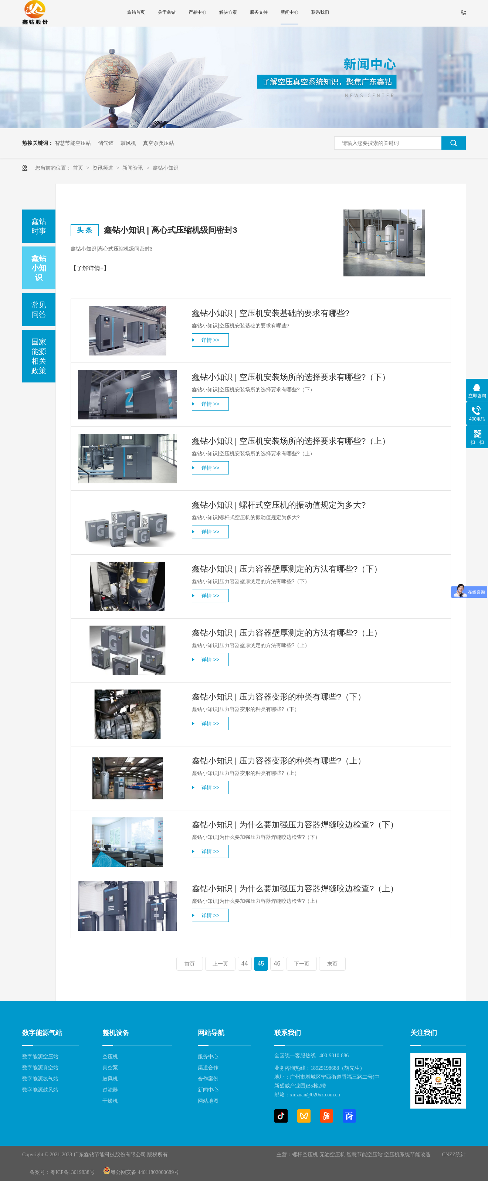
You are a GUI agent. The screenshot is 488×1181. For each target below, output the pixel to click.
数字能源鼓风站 (40, 1090)
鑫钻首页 (136, 12)
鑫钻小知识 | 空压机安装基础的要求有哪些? (270, 313)
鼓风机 (128, 143)
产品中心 (197, 12)
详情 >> (210, 340)
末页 (332, 964)
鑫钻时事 (38, 226)
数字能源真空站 (40, 1068)
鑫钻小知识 (166, 168)
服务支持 (259, 12)
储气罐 (105, 143)
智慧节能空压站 (73, 143)
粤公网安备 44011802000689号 (141, 1172)
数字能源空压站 (40, 1056)
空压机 (110, 1056)
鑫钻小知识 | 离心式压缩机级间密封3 (170, 230)
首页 (79, 168)
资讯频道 (103, 168)
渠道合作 (208, 1068)
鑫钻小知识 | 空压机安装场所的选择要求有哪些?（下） (291, 377)
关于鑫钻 (167, 12)
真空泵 (110, 1068)
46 (277, 963)
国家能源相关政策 (38, 356)
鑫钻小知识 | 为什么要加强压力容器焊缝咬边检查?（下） (295, 824)
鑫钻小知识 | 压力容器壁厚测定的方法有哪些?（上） (287, 632)
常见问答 (38, 310)
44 (244, 963)
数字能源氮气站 (40, 1079)
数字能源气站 (42, 1033)
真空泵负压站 (158, 143)
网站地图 (208, 1101)
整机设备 (115, 1033)
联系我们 (320, 12)
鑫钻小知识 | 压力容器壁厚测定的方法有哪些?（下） (287, 569)
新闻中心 (289, 12)
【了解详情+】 (90, 268)
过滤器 (110, 1090)
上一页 (220, 964)
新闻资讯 (133, 168)
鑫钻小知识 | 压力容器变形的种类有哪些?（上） (279, 760)
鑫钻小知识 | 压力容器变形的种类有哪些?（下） (279, 696)
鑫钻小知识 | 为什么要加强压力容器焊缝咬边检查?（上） (295, 888)
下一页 (301, 964)
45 (261, 963)
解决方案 (228, 12)
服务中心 (208, 1056)
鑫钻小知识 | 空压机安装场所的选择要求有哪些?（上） (291, 441)
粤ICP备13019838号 (72, 1172)
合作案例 (208, 1079)
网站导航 (211, 1033)
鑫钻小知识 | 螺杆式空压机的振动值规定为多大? (279, 505)
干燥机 (110, 1101)
